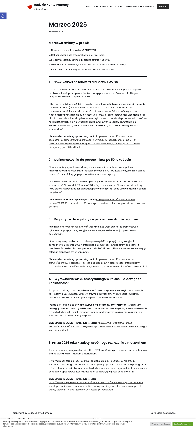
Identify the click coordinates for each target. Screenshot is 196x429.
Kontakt (163, 6)
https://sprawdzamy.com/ (74, 228)
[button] (3, 16)
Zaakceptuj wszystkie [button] (182, 424)
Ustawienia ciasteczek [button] (161, 424)
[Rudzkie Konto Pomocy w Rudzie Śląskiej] (48, 6)
